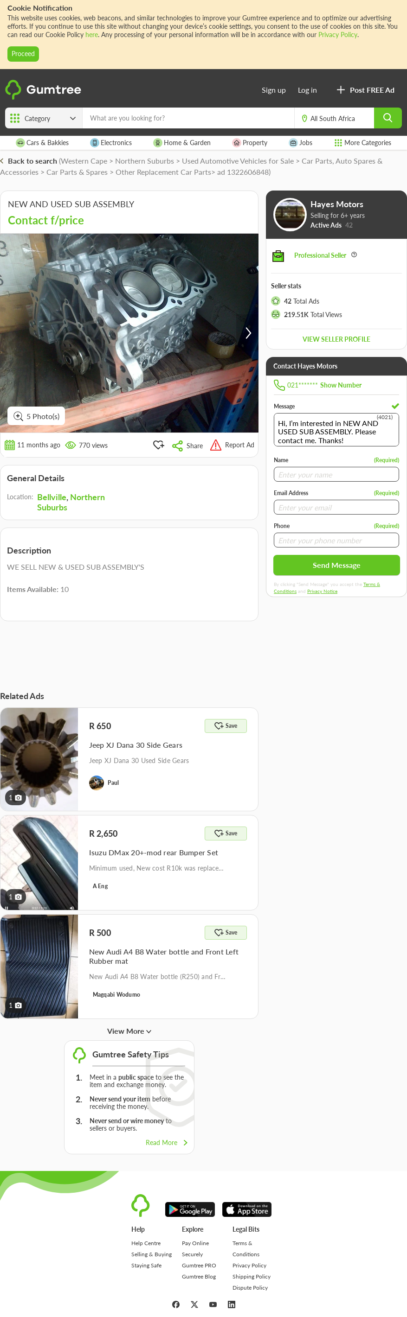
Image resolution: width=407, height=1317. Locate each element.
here (91, 34)
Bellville (51, 497)
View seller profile (336, 339)
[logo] (44, 98)
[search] (388, 118)
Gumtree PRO (199, 1265)
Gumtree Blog (199, 1276)
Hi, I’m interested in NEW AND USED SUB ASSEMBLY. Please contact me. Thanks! (336, 429)
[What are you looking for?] (188, 118)
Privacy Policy (337, 34)
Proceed (23, 53)
